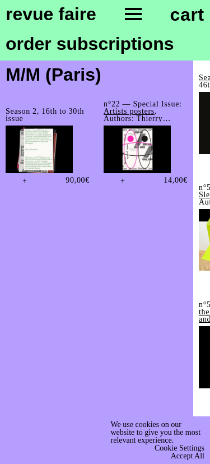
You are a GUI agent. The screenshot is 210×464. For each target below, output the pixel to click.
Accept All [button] (187, 456)
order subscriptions (90, 44)
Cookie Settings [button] (179, 448)
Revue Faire (51, 15)
